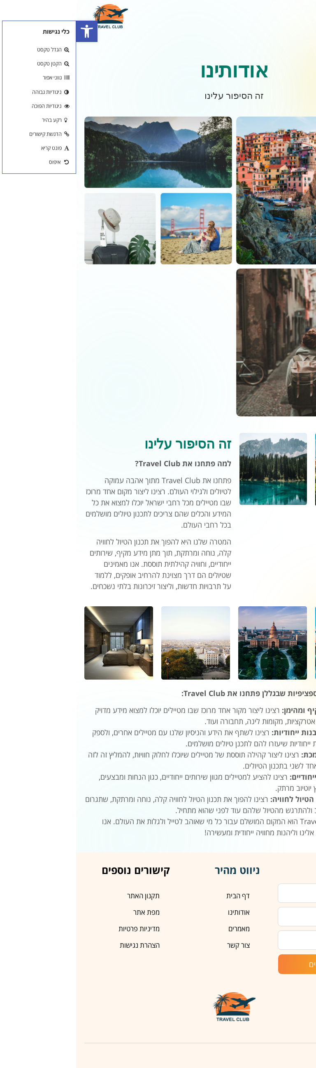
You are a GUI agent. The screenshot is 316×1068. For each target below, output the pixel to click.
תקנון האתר (67, 895)
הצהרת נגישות (64, 945)
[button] (10, 31)
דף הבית (162, 895)
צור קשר (162, 945)
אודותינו (163, 912)
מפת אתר (70, 912)
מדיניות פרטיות (63, 928)
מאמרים (163, 928)
